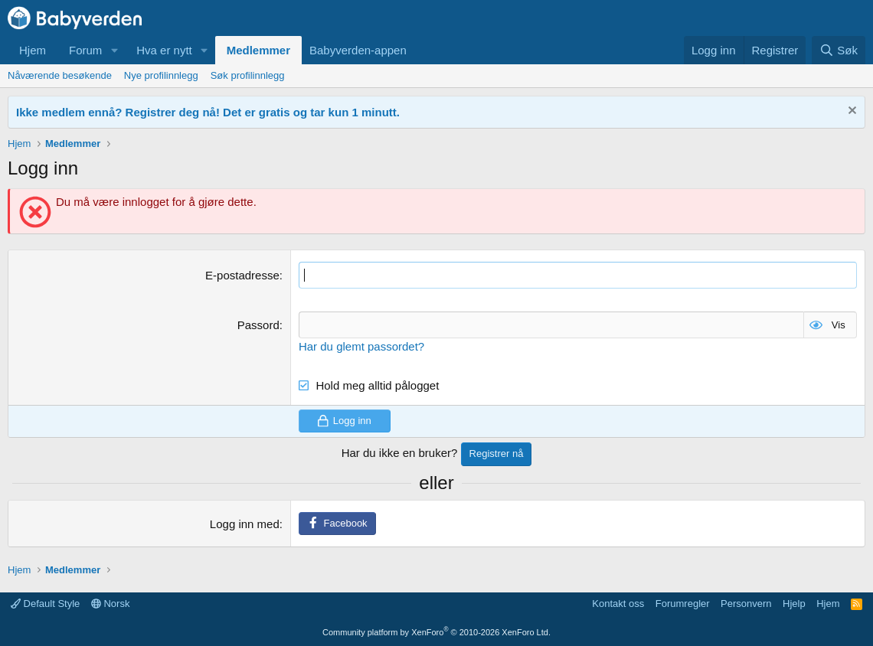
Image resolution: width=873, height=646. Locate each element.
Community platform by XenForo (436, 632)
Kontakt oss (618, 603)
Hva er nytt (164, 50)
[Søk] (838, 50)
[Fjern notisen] (850, 112)
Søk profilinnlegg (248, 75)
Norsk (110, 603)
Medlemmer (258, 50)
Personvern (746, 603)
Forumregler (683, 603)
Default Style (45, 603)
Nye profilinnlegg (161, 75)
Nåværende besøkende (60, 75)
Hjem (32, 50)
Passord (258, 324)
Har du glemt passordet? (361, 346)
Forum (85, 50)
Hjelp (794, 603)
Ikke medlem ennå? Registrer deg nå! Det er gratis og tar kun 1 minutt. (208, 112)
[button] (114, 50)
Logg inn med (245, 523)
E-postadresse (242, 275)
